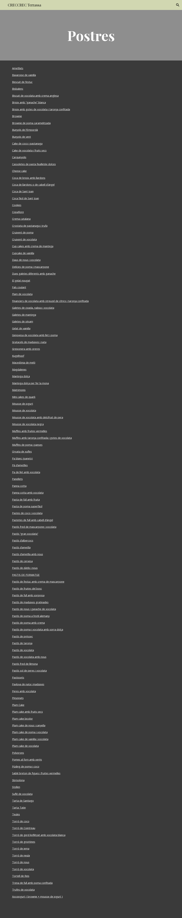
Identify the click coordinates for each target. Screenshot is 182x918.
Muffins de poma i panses (27, 444)
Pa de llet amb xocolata (26, 472)
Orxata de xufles (22, 451)
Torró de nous (20, 862)
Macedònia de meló (23, 362)
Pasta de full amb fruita (26, 499)
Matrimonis (19, 390)
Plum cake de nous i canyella (28, 725)
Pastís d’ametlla (21, 547)
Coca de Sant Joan (23, 191)
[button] (177, 5)
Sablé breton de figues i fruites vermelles (36, 773)
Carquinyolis (19, 157)
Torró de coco (20, 821)
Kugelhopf (18, 355)
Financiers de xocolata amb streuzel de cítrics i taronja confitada (50, 301)
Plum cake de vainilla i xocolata (30, 739)
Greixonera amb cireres (26, 349)
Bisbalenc (17, 88)
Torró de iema (20, 848)
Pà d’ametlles (20, 465)
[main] (91, 35)
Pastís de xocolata (23, 650)
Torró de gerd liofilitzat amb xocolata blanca (38, 835)
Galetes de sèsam (22, 321)
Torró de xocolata (23, 869)
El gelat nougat (21, 280)
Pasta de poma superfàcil (27, 506)
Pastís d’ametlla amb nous (27, 554)
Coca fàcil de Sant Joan (25, 198)
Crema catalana (21, 218)
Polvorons (18, 752)
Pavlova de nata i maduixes (28, 684)
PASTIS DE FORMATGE (26, 575)
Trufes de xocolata (23, 889)
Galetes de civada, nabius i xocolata (33, 307)
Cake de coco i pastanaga (27, 143)
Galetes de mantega (24, 314)
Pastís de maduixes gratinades (30, 602)
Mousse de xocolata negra (28, 424)
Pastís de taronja (22, 643)
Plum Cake (18, 705)
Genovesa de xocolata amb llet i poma (35, 335)
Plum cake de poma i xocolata (30, 732)
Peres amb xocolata (24, 691)
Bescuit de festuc (22, 82)
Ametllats (17, 68)
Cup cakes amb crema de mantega (32, 246)
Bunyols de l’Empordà (25, 129)
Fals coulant (19, 287)
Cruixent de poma (22, 232)
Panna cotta (19, 486)
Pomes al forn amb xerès (27, 759)
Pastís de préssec (22, 636)
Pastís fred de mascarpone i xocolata (34, 526)
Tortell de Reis (20, 876)
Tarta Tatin (19, 807)
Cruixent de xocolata (24, 239)
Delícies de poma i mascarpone (30, 267)
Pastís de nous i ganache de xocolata (34, 609)
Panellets (17, 479)
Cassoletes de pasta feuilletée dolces (34, 164)
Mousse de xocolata (24, 410)
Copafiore (18, 212)
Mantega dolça (21, 376)
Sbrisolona (18, 780)
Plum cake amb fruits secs (27, 711)
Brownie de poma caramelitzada (31, 123)
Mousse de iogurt (22, 403)
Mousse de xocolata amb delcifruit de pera (37, 417)
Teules (16, 814)
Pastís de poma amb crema (28, 622)
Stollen (16, 787)
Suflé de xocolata (22, 794)
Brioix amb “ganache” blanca (29, 102)
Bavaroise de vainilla (24, 75)
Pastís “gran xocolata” (25, 533)
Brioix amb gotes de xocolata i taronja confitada (41, 109)
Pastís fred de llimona (25, 664)
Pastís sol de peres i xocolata (29, 670)
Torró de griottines (23, 841)
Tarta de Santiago (23, 800)
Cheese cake (19, 171)
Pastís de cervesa (22, 561)
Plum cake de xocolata (25, 746)
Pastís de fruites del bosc (27, 588)
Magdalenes (19, 369)
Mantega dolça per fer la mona (30, 383)
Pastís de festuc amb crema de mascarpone (38, 581)
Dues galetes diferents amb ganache (34, 273)
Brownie (17, 116)
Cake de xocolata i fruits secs (29, 150)
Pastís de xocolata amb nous (29, 657)
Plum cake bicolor (22, 718)
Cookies (16, 205)
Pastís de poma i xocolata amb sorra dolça (37, 629)
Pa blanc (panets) (22, 458)
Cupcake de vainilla (23, 253)
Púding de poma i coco (25, 766)
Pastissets (18, 677)
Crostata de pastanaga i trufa (29, 225)
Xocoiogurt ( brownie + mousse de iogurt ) (37, 896)
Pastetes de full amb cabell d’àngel (32, 520)
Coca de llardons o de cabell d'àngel (33, 184)
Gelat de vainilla (21, 328)
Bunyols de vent (21, 136)
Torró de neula (21, 855)
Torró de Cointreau (23, 828)
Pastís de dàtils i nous (25, 568)
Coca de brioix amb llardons (28, 178)
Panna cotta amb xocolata (28, 492)
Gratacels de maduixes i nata (29, 342)
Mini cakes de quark (23, 397)
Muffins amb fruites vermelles (29, 431)
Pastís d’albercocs (22, 540)
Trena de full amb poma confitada (32, 883)
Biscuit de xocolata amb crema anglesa (35, 95)
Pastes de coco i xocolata (27, 513)
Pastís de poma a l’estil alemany (31, 616)
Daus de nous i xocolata (26, 260)
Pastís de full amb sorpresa (28, 595)
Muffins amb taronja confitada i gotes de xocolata (42, 438)
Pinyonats (18, 698)
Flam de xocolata (22, 294)
